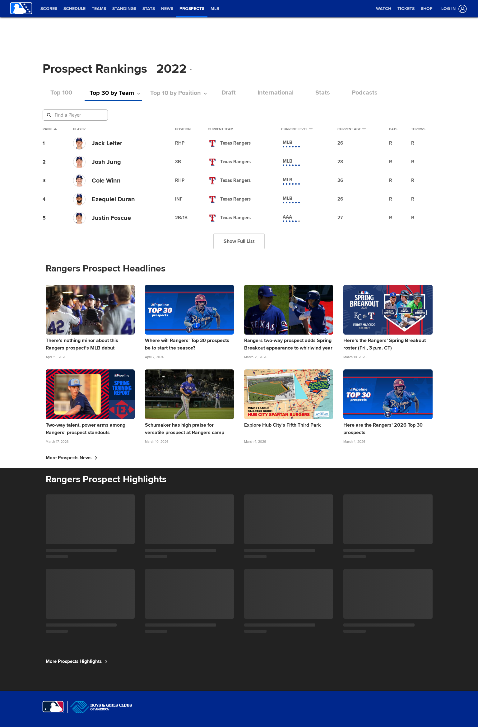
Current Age (351, 129)
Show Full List (239, 241)
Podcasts (365, 92)
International (276, 92)
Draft (228, 92)
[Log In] (453, 8)
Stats (322, 92)
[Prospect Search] (76, 115)
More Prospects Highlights (77, 661)
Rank (50, 129)
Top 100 (61, 92)
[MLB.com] (53, 707)
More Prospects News (71, 458)
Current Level (297, 129)
